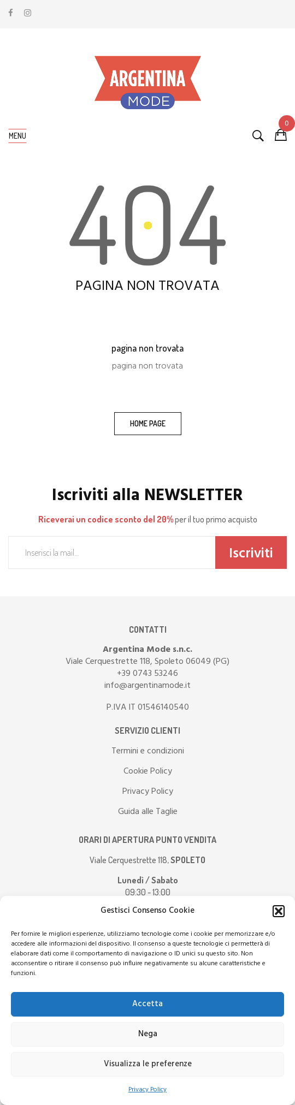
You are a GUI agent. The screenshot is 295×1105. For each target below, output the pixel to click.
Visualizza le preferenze (148, 1064)
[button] (278, 911)
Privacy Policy (147, 1089)
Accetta (147, 1004)
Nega (147, 1034)
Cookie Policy (147, 771)
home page (148, 423)
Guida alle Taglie (148, 812)
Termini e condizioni (147, 751)
